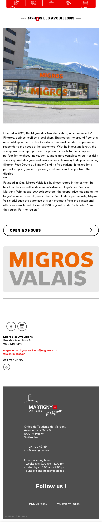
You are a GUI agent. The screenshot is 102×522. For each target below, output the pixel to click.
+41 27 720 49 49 (35, 446)
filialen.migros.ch (14, 353)
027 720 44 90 (13, 360)
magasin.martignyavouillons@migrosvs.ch (30, 350)
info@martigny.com (36, 450)
